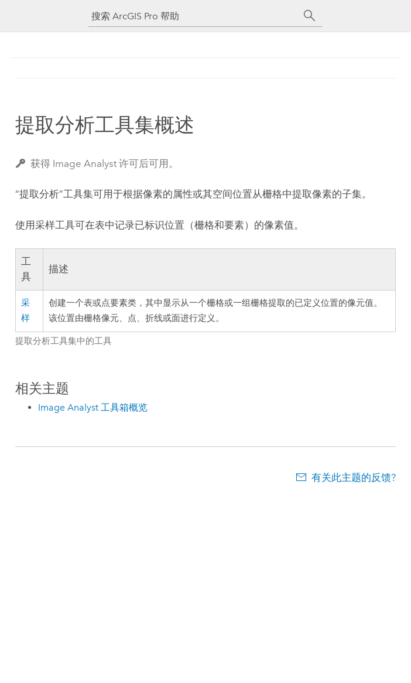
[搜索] (310, 16)
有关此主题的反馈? (353, 477)
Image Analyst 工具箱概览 (93, 407)
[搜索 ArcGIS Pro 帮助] (193, 16)
